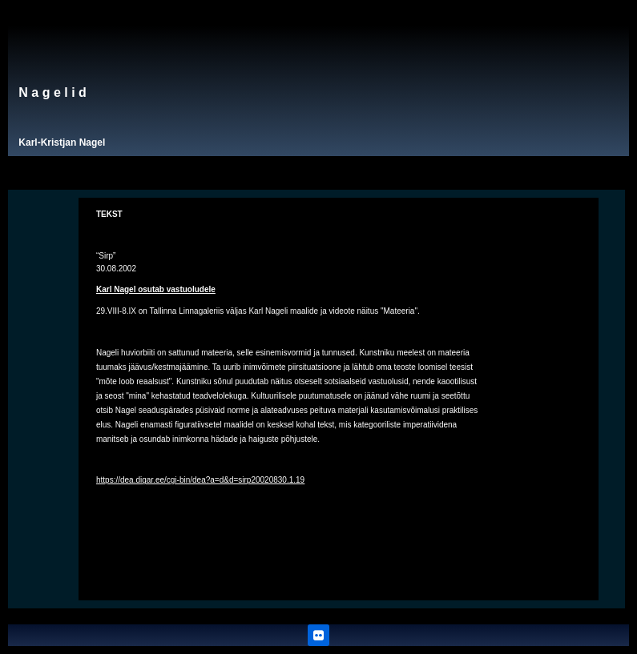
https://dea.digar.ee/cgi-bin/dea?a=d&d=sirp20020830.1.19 (200, 479)
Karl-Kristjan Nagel (61, 142)
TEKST (109, 214)
